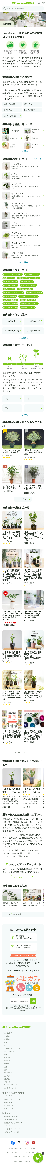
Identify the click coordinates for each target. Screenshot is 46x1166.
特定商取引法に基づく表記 (18, 1148)
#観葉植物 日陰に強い (10, 300)
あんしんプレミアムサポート (14, 1099)
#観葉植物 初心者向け (27, 300)
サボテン (7, 1064)
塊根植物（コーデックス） (13, 1048)
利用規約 (34, 1148)
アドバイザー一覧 (18, 1156)
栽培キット (8, 1061)
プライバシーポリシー (13, 1152)
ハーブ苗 (7, 1057)
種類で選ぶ (28, 104)
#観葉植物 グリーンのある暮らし (28, 278)
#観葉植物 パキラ (9, 289)
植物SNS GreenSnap (11, 1117)
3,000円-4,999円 (33, 321)
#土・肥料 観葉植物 (26, 282)
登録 (33, 1001)
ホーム (7, 914)
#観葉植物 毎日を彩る (32, 274)
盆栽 (5, 1070)
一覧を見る (36, 159)
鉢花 (5, 1045)
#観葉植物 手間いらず (10, 285)
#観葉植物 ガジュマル (10, 307)
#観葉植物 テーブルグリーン (28, 296)
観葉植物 (17, 914)
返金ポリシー (9, 1108)
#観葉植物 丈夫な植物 (10, 303)
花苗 (5, 1042)
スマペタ (7, 1126)
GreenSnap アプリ (10, 1120)
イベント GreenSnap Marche (14, 1129)
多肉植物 (7, 1039)
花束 (5, 1067)
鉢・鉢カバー (9, 1073)
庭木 (5, 1054)
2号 (6, 399)
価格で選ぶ (8, 110)
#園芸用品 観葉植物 (9, 296)
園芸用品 (7, 1079)
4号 (6, 408)
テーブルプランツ (10, 1085)
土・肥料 (7, 1076)
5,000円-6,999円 (12, 331)
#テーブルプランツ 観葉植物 (12, 274)
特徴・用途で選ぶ (10, 104)
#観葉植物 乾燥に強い (24, 289)
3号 (28, 399)
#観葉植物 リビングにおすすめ (13, 293)
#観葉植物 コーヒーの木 (34, 293)
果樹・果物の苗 (9, 1051)
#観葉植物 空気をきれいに (29, 303)
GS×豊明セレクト (10, 1088)
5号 (28, 408)
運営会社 (31, 1156)
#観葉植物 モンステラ (27, 307)
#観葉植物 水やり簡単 (10, 282)
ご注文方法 (8, 1096)
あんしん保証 (9, 1102)
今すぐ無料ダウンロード (23, 877)
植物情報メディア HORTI (13, 1123)
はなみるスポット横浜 (12, 1132)
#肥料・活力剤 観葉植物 (28, 285)
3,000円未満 (10, 321)
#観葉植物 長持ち (9, 278)
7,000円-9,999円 (33, 331)
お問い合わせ (9, 1105)
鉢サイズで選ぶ (29, 110)
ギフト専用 (8, 1082)
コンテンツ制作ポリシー (32, 1152)
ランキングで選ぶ (10, 116)
